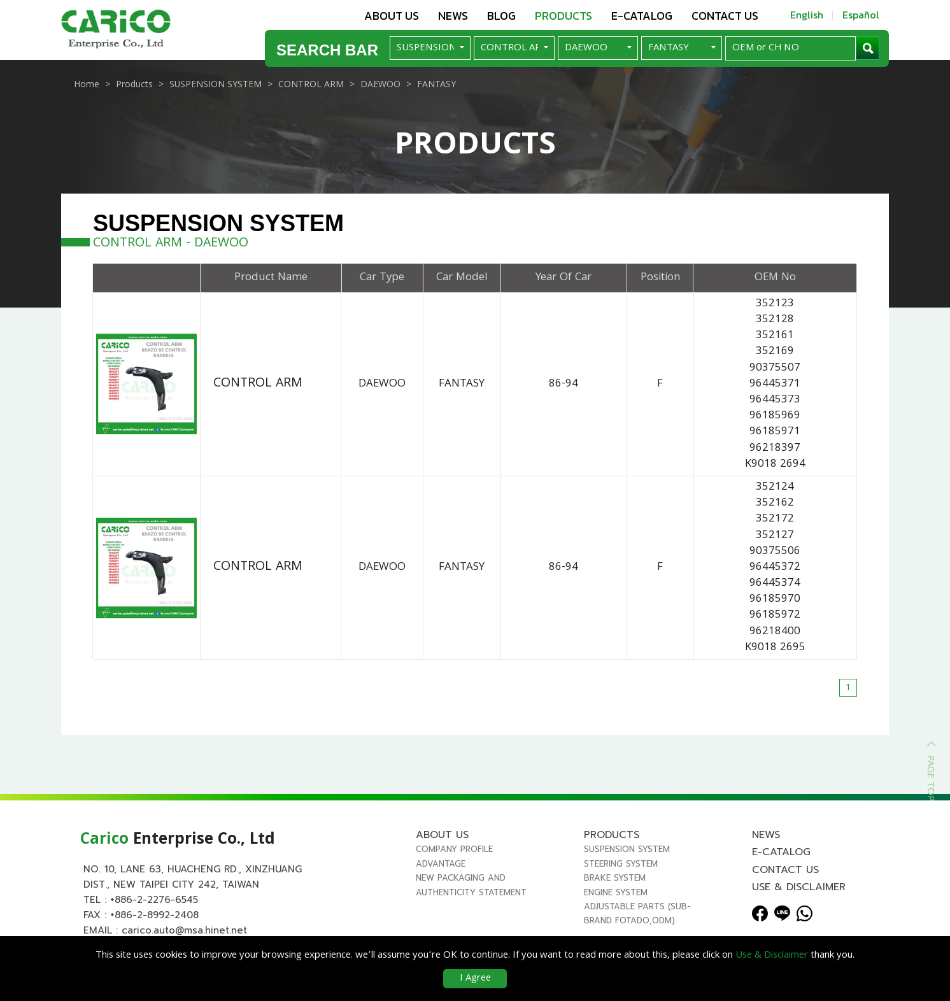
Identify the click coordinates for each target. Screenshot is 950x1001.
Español (860, 14)
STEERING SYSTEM (621, 871)
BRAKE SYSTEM (615, 885)
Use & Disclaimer (799, 894)
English (806, 14)
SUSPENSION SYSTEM (627, 856)
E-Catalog (641, 15)
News (453, 15)
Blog (501, 15)
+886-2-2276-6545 (154, 907)
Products (563, 15)
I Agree (475, 978)
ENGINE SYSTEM (616, 899)
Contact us (724, 15)
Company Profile (454, 856)
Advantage (440, 871)
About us (391, 15)
